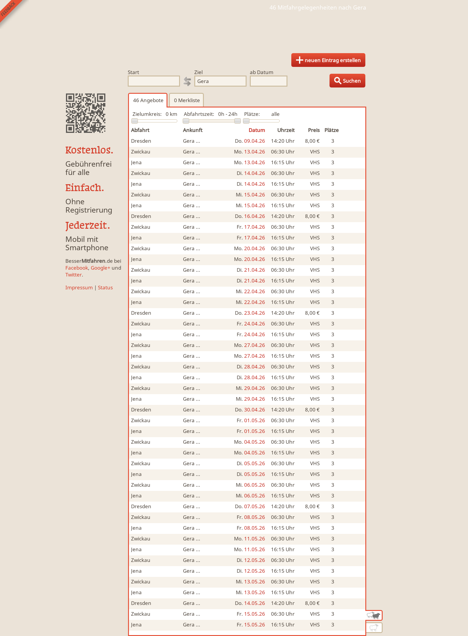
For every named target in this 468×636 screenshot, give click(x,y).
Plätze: (252, 113)
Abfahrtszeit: (199, 113)
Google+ (100, 267)
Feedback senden (14, 14)
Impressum (79, 287)
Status (105, 287)
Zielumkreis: (147, 113)
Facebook (76, 267)
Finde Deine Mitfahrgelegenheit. (234, 30)
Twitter (73, 274)
